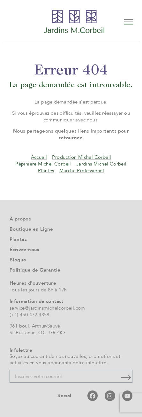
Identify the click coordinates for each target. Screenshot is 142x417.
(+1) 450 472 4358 (29, 315)
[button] (128, 21)
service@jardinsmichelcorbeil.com (47, 308)
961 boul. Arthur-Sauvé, (36, 326)
